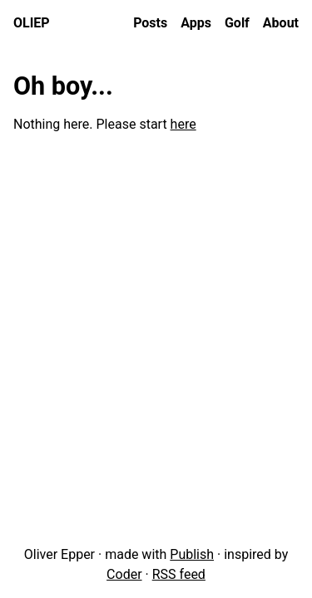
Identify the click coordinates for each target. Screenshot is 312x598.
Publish (192, 554)
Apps (196, 23)
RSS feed (179, 574)
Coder (123, 574)
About (281, 23)
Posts (150, 23)
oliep (31, 23)
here (183, 124)
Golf (237, 23)
